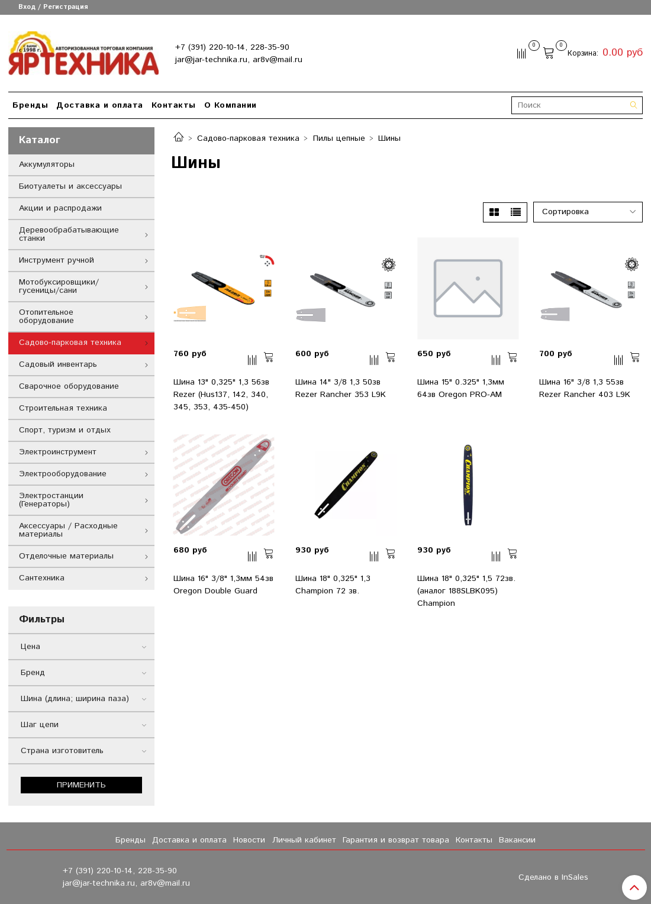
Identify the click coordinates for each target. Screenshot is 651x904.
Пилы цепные (339, 138)
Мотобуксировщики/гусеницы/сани (59, 286)
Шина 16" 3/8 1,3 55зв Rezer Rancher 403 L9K (584, 388)
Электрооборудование (63, 474)
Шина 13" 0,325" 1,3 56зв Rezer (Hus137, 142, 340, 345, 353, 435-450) (221, 394)
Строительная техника (63, 408)
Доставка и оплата (99, 105)
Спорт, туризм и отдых (65, 430)
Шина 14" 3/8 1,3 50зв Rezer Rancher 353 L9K (340, 388)
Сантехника (42, 578)
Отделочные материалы (66, 556)
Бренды (30, 105)
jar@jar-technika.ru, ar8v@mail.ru (238, 60)
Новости (249, 840)
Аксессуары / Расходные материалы (68, 530)
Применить (81, 785)
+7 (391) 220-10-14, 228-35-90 (232, 47)
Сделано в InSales (553, 877)
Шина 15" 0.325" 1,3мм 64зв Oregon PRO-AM (460, 388)
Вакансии (517, 840)
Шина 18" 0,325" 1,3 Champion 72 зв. (332, 585)
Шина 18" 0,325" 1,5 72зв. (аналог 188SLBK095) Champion (466, 591)
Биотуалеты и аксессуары (70, 186)
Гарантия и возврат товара (396, 840)
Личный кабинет (304, 840)
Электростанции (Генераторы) (51, 500)
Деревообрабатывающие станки (69, 234)
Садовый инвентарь (58, 364)
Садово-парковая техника (248, 138)
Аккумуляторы (47, 164)
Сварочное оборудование (69, 386)
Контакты (174, 105)
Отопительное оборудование (46, 316)
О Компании (230, 105)
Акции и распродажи (60, 208)
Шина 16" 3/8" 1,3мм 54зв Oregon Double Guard (223, 585)
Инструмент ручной (56, 260)
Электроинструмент (57, 452)
